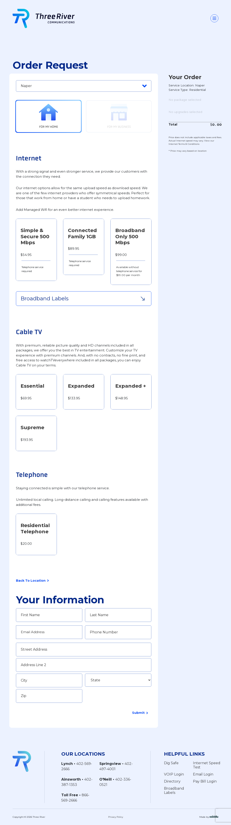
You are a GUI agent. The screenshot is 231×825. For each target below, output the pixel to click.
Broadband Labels (174, 790)
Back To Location (32, 581)
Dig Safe (171, 763)
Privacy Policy (115, 816)
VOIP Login (174, 774)
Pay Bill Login (205, 781)
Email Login (203, 774)
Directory (172, 781)
